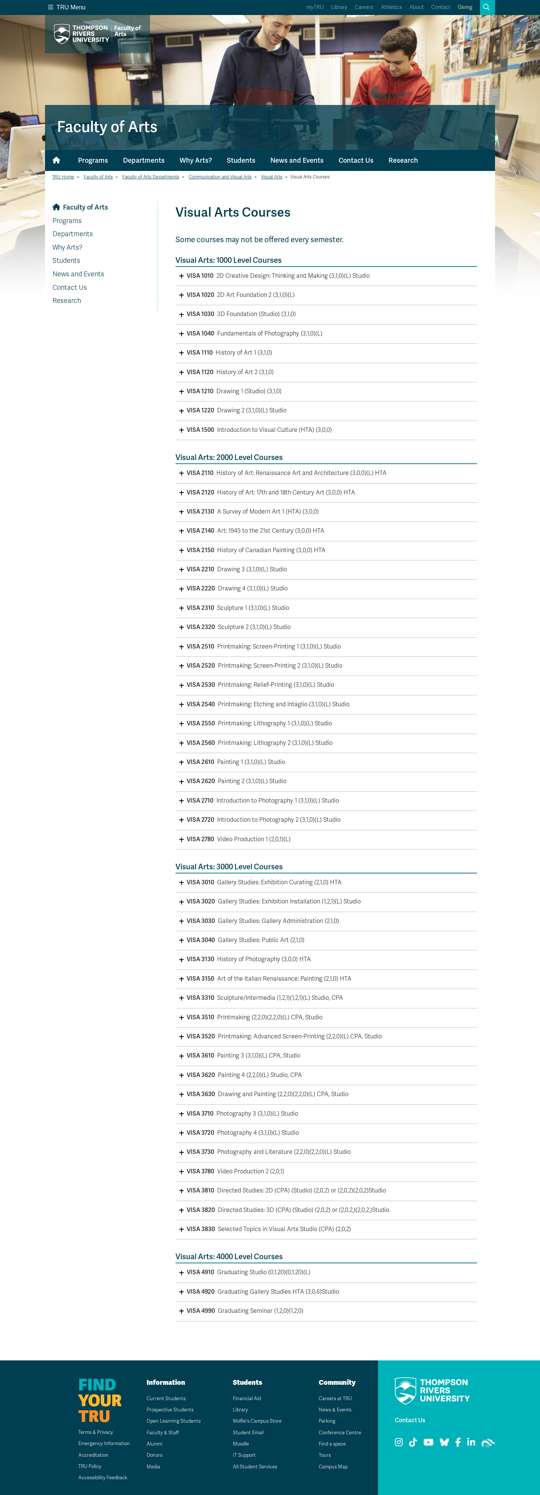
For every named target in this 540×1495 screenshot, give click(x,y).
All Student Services (253, 1467)
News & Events (333, 1410)
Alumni (151, 1444)
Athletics (391, 7)
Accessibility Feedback (98, 1477)
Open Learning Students (172, 1421)
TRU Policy (84, 1466)
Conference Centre (338, 1432)
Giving (465, 7)
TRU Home (63, 177)
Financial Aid (244, 1398)
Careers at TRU (333, 1398)
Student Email (246, 1432)
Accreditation (87, 1455)
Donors (151, 1455)
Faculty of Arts (98, 177)
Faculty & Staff (160, 1432)
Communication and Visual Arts (220, 177)
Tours (321, 1455)
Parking (324, 1421)
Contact (440, 7)
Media (150, 1467)
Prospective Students (168, 1410)
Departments (144, 160)
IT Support (242, 1455)
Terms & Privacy (90, 1432)
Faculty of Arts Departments (150, 177)
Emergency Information (98, 1443)
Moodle (238, 1444)
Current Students (163, 1398)
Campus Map (330, 1467)
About (417, 7)
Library (339, 7)
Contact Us (356, 160)
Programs (93, 160)
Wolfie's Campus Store (256, 1421)
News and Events (297, 160)
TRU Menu (67, 7)
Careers (364, 7)
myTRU (315, 7)
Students (241, 160)
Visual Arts (271, 177)
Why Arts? (196, 160)
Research (403, 160)
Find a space (330, 1444)
